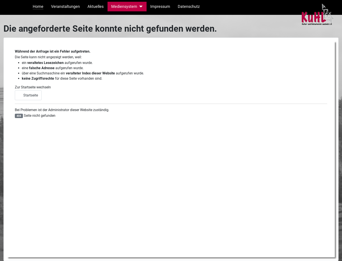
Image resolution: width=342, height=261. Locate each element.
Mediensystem (124, 6)
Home (38, 6)
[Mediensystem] (140, 6)
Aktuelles (95, 6)
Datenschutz (189, 6)
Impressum (160, 6)
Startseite (28, 95)
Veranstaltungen (65, 6)
